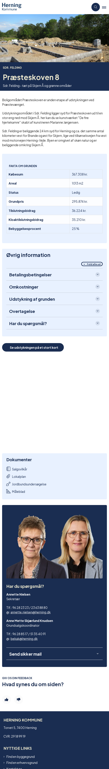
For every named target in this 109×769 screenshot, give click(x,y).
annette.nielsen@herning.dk (31, 551)
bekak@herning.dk (24, 578)
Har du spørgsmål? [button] (28, 323)
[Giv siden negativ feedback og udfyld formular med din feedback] (18, 639)
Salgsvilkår (16, 468)
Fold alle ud (94, 264)
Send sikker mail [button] (25, 593)
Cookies (12, 740)
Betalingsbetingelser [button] (30, 274)
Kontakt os (14, 708)
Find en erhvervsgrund (21, 702)
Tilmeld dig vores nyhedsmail (26, 714)
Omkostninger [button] (23, 286)
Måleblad (15, 491)
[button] (105, 7)
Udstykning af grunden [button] (32, 299)
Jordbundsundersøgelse (26, 483)
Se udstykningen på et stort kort (34, 347)
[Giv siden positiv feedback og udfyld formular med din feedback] (6, 639)
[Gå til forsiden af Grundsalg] (10, 7)
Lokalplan (16, 476)
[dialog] (54, 402)
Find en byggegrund (20, 696)
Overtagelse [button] (22, 311)
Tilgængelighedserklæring (25, 734)
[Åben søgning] (95, 7)
